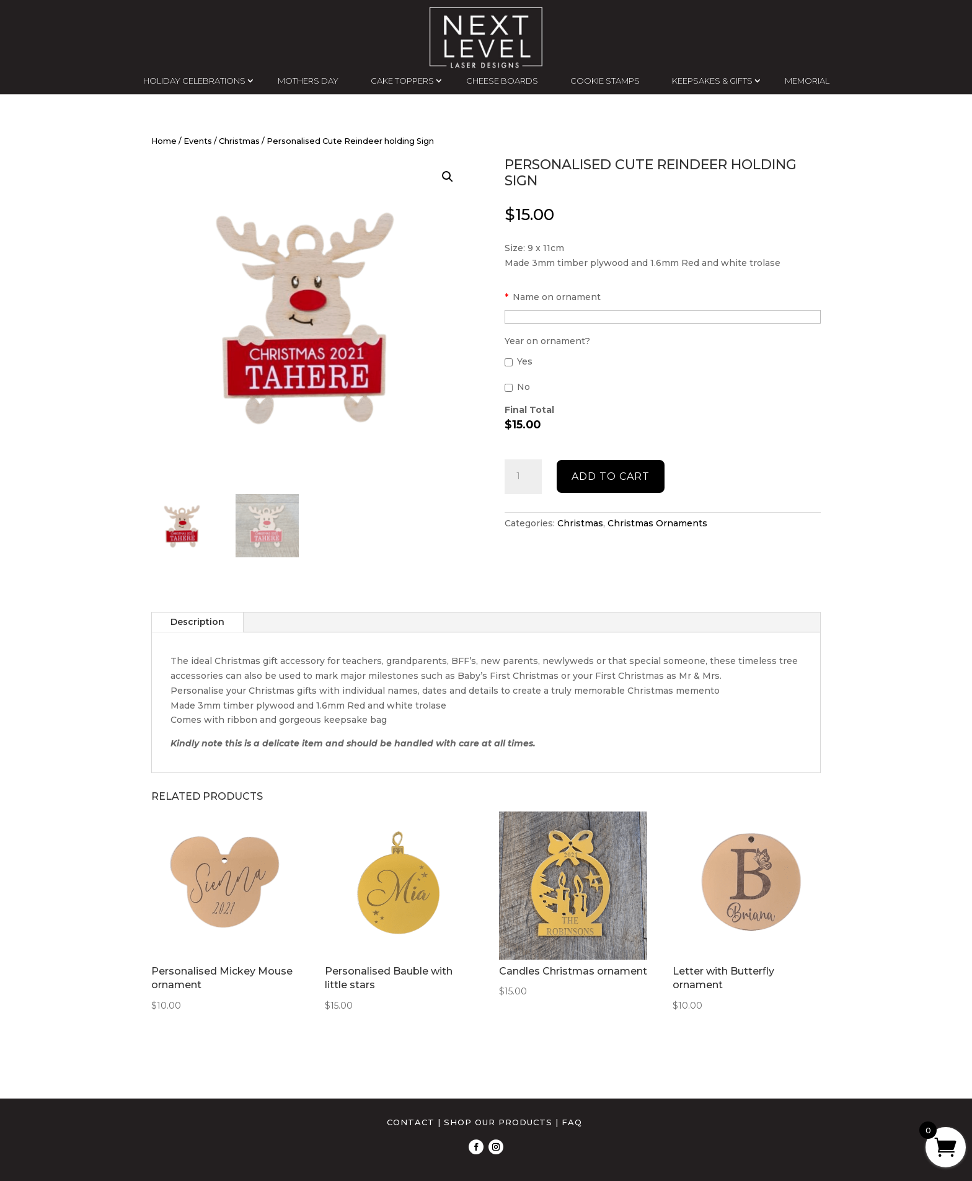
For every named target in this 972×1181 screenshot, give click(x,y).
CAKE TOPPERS (402, 81)
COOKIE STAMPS (605, 81)
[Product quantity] (523, 476)
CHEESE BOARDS (502, 81)
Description (197, 621)
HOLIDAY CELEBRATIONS (194, 81)
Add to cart (611, 476)
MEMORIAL (807, 81)
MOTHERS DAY (308, 81)
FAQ (572, 1122)
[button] (447, 177)
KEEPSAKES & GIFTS (712, 81)
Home (164, 141)
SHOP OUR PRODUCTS (498, 1122)
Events (197, 141)
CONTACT (411, 1122)
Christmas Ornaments (657, 523)
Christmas (239, 141)
